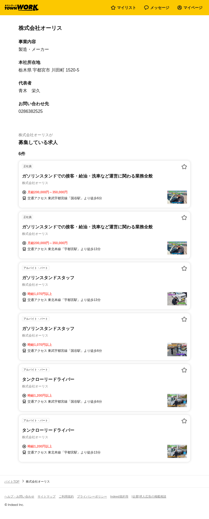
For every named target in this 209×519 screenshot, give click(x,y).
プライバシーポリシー (92, 496)
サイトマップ (47, 496)
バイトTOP (11, 481)
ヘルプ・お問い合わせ (19, 496)
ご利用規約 (66, 496)
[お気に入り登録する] (184, 167)
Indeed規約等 (119, 496)
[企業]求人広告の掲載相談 (149, 496)
